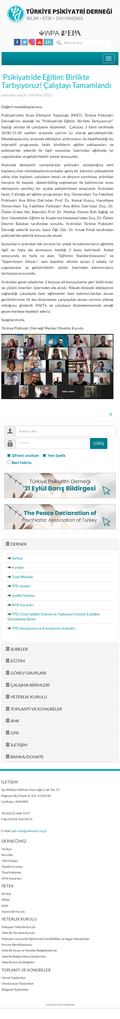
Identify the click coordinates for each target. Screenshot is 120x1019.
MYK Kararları (23, 605)
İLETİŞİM (16, 745)
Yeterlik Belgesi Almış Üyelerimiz (24, 956)
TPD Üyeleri (21, 586)
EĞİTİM (15, 661)
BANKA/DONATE (25, 756)
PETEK (6, 894)
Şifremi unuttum (23, 455)
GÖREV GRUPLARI (26, 673)
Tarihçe (17, 558)
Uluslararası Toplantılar (18, 983)
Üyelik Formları (23, 595)
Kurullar (18, 567)
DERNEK (16, 544)
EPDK (6, 899)
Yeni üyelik (53, 455)
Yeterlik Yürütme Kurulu (18, 932)
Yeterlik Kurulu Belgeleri (18, 962)
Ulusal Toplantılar (14, 977)
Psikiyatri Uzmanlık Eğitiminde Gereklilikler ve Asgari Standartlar (45, 938)
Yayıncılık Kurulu (13, 911)
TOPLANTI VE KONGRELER (34, 709)
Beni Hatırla (21, 463)
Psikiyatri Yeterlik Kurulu (19, 927)
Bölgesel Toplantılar (15, 989)
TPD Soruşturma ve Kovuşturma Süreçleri (43, 628)
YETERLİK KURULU (26, 696)
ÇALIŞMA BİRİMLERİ (28, 685)
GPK (12, 732)
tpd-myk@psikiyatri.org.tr (29, 831)
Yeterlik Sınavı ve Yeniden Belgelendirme (29, 950)
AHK (12, 720)
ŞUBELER (17, 649)
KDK (5, 905)
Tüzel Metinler (22, 577)
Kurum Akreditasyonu (17, 944)
